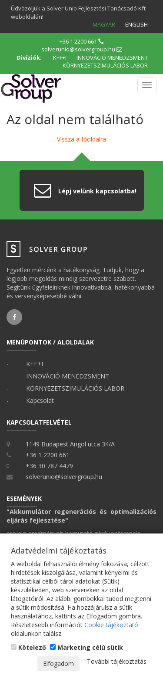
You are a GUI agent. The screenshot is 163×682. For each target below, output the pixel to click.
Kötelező (28, 647)
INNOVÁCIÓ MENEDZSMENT (112, 57)
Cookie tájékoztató (111, 625)
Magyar (104, 24)
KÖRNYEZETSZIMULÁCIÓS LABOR (105, 65)
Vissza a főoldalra (81, 139)
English (136, 24)
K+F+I (60, 57)
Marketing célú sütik (86, 647)
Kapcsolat (40, 400)
